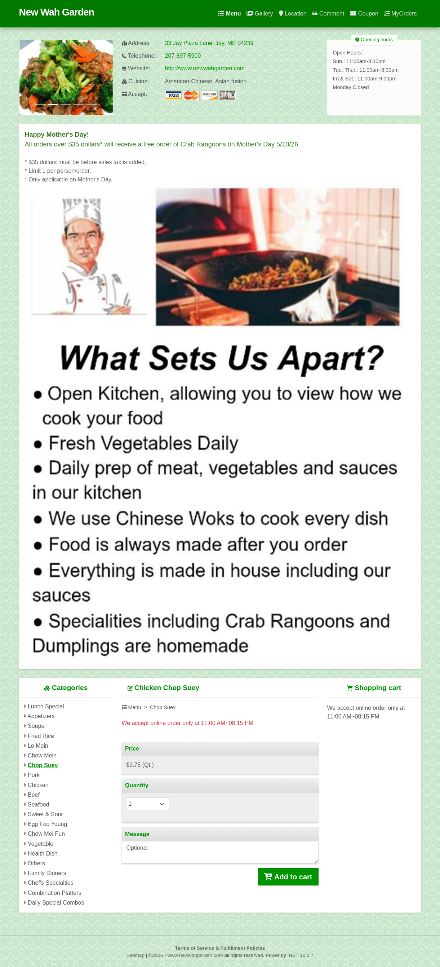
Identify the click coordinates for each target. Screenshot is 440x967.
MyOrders (400, 13)
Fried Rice (41, 736)
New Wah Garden (56, 12)
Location (293, 13)
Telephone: (139, 56)
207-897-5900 (183, 56)
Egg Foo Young (47, 824)
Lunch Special (46, 706)
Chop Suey (43, 765)
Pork (34, 775)
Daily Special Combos (56, 903)
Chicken (38, 785)
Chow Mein (42, 755)
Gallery (259, 13)
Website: (136, 68)
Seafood (38, 804)
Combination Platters (54, 893)
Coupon (364, 13)
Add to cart (288, 877)
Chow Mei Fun (46, 834)
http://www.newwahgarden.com (205, 68)
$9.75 (140, 765)
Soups (36, 726)
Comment (328, 13)
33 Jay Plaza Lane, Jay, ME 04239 (209, 43)
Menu (229, 13)
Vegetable (40, 844)
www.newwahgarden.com (195, 955)
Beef (34, 795)
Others (36, 863)
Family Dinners (47, 873)
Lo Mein (38, 746)
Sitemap (135, 955)
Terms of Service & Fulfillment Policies (220, 948)
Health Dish (43, 853)
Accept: (134, 94)
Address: (136, 43)
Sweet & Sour (45, 814)
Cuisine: (135, 81)
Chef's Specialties (51, 883)
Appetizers (41, 716)
